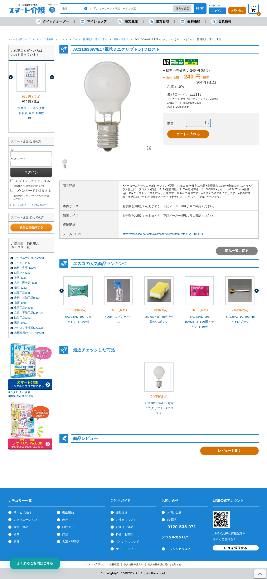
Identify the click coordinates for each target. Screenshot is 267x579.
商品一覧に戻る (236, 251)
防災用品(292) (22, 317)
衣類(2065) (21, 302)
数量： (172, 123)
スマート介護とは (95, 564)
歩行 (65, 519)
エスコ (63, 39)
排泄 (65, 534)
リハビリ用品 (22, 512)
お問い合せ (174, 512)
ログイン (217, 10)
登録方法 (121, 512)
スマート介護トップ (19, 39)
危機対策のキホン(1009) (29, 332)
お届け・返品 (124, 526)
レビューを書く (229, 450)
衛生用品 (68, 512)
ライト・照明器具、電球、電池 (90, 39)
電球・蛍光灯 (121, 39)
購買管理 (159, 21)
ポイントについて (127, 541)
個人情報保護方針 (133, 564)
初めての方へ (216, 6)
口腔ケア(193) (22, 272)
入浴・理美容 (71, 541)
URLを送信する (235, 548)
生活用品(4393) (23, 307)
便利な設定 (182, 8)
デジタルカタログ (178, 548)
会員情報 (221, 21)
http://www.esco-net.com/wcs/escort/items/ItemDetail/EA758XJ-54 (162, 233)
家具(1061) (21, 322)
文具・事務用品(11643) (28, 312)
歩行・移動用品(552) (27, 297)
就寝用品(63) (22, 292)
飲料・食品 (21, 526)
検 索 (200, 8)
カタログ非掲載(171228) (29, 327)
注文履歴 (127, 21)
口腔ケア (68, 526)
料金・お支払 (124, 534)
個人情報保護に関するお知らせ (164, 564)
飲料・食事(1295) (25, 267)
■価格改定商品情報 (21, 396)
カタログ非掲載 (45, 39)
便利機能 (190, 21)
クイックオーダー (52, 21)
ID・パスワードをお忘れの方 (30, 205)
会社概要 (114, 564)
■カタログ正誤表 (19, 392)
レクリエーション (25, 519)
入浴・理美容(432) (25, 282)
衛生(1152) (21, 287)
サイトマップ (124, 548)
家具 (16, 541)
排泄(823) (20, 277)
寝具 (16, 534)
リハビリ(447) (22, 262)
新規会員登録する (31, 227)
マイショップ (93, 21)
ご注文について (126, 519)
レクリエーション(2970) (29, 257)
